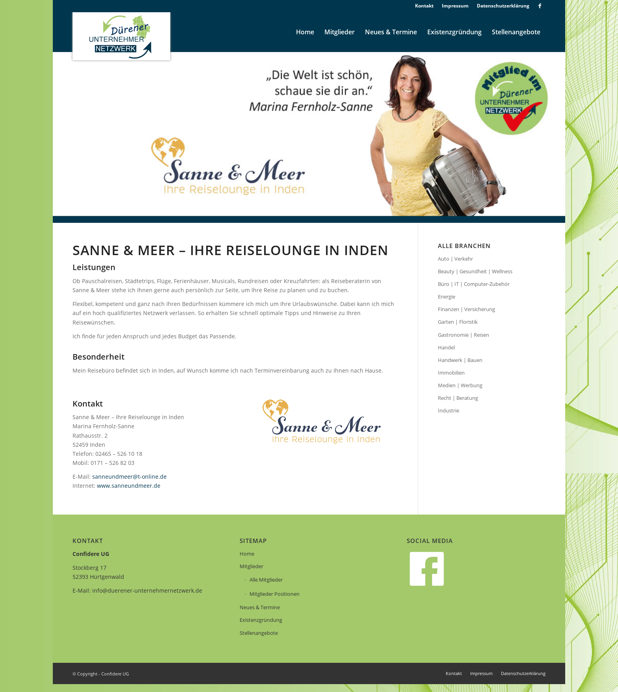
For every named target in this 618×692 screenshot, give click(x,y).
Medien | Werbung (460, 385)
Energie (446, 296)
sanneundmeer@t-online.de (129, 476)
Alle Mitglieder (266, 579)
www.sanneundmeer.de (128, 485)
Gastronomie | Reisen (463, 334)
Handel (446, 347)
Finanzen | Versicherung (466, 309)
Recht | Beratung (458, 397)
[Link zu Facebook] (539, 6)
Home (247, 553)
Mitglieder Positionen (274, 593)
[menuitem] (424, 6)
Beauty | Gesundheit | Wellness (475, 271)
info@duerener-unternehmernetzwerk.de (147, 590)
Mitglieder (251, 566)
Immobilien (451, 372)
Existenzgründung (261, 619)
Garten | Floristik (458, 321)
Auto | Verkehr (455, 258)
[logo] (121, 36)
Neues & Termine (260, 607)
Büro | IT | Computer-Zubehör (474, 283)
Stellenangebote (259, 632)
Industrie (448, 410)
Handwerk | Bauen (460, 360)
